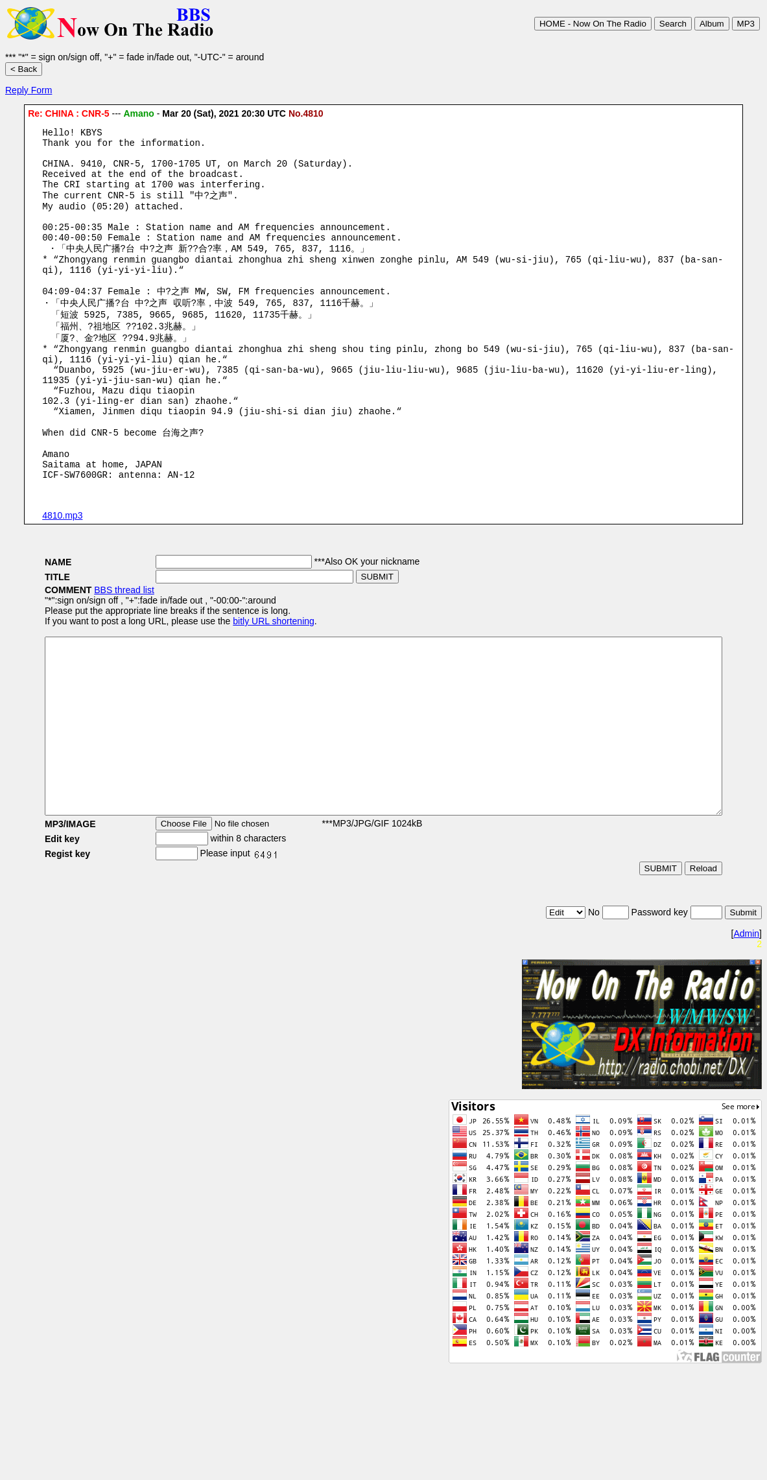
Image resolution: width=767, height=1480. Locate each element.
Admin (746, 1027)
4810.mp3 (62, 574)
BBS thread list (85, 649)
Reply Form (28, 90)
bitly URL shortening (235, 680)
